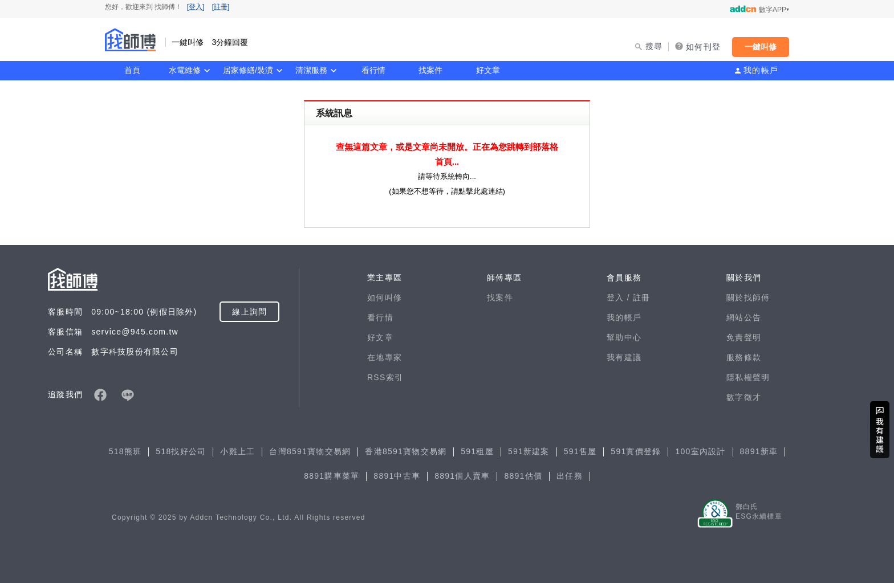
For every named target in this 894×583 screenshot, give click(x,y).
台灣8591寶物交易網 (310, 451)
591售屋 (580, 451)
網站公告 (743, 317)
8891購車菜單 (331, 475)
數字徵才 (743, 397)
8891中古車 (396, 475)
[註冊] (221, 7)
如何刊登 (703, 46)
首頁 (132, 70)
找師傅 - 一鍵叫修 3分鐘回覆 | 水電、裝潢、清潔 (130, 39)
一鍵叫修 (761, 46)
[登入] (196, 7)
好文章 (488, 70)
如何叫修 (384, 297)
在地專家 (384, 357)
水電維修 (185, 70)
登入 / (620, 297)
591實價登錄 (636, 451)
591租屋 (477, 451)
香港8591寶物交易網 (405, 451)
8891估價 (523, 475)
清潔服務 (311, 70)
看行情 (373, 70)
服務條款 (743, 357)
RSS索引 (385, 377)
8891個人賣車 (462, 475)
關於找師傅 (748, 297)
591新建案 (529, 451)
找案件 (430, 70)
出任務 (569, 475)
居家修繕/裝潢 (248, 70)
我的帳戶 (760, 70)
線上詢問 (249, 311)
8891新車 (759, 451)
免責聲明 (743, 337)
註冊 (642, 297)
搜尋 (654, 46)
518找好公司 (181, 451)
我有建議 (624, 357)
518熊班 (125, 451)
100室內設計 (700, 451)
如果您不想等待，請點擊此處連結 (447, 191)
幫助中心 (624, 337)
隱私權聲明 (748, 377)
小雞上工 (237, 451)
